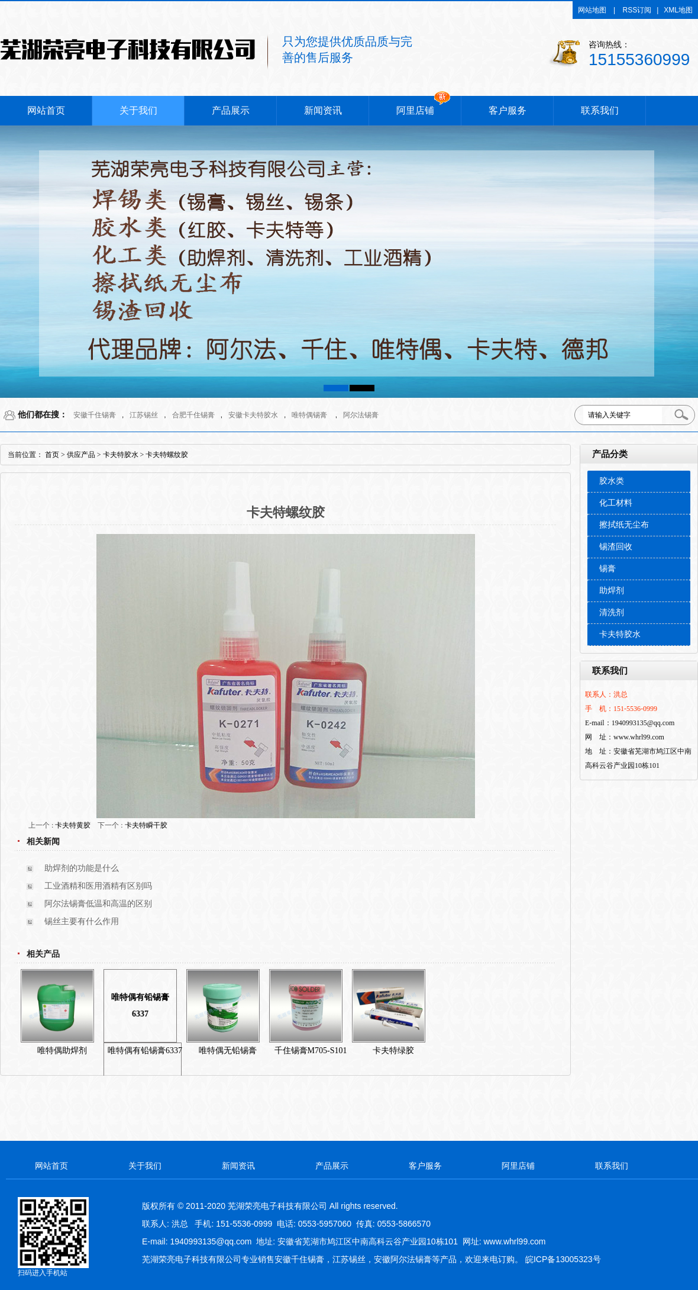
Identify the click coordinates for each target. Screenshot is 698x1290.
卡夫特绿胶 (393, 1050)
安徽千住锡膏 (94, 415)
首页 (52, 455)
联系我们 (600, 110)
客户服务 (507, 110)
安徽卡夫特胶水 (253, 415)
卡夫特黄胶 (73, 825)
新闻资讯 (323, 110)
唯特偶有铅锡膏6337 (140, 1005)
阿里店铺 (415, 110)
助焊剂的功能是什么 (81, 868)
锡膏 (607, 568)
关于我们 (138, 110)
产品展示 (231, 110)
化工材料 (615, 502)
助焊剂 (611, 590)
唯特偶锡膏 (309, 415)
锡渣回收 (615, 546)
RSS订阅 (637, 10)
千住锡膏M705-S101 (310, 1050)
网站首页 (46, 110)
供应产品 (81, 455)
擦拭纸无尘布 (624, 524)
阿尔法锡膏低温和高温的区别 (98, 903)
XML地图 (678, 10)
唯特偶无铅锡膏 (228, 1050)
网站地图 (592, 10)
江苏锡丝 (144, 415)
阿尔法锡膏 (361, 415)
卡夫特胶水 (620, 634)
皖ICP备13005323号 (563, 1259)
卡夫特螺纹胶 (167, 455)
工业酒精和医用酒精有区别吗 (98, 886)
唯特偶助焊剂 (62, 1050)
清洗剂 (611, 612)
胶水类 (611, 481)
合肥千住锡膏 (193, 415)
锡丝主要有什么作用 (81, 921)
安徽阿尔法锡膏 (403, 1259)
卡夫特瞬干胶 (146, 825)
